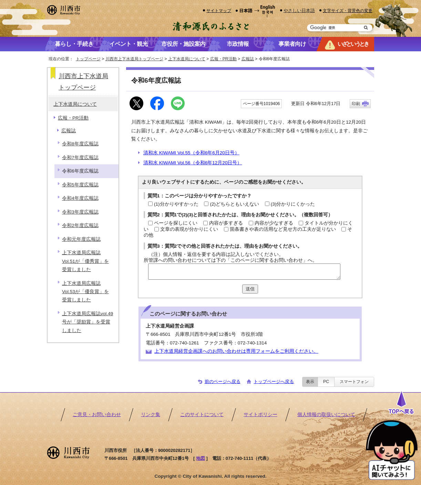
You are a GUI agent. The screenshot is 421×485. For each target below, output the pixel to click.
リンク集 (150, 414)
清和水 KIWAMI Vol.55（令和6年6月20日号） (191, 152)
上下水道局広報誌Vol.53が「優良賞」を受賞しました (85, 292)
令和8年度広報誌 (80, 143)
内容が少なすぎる (274, 223)
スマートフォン (354, 381)
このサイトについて (202, 414)
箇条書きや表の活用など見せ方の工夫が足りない (283, 229)
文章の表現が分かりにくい (189, 229)
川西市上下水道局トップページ (134, 58)
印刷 (356, 103)
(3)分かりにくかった (293, 204)
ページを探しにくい (175, 223)
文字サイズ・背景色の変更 (347, 10)
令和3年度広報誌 (80, 212)
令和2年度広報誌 (80, 225)
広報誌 (248, 58)
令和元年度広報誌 (81, 239)
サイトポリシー (260, 414)
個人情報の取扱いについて (326, 414)
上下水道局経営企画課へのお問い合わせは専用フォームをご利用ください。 (236, 351)
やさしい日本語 (299, 10)
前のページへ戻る (222, 381)
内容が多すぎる (226, 223)
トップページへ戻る (274, 381)
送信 (250, 288)
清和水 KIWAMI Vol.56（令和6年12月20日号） (192, 162)
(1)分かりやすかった (176, 204)
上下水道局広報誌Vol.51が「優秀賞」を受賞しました (85, 261)
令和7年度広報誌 (80, 157)
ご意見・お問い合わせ (97, 414)
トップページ (88, 58)
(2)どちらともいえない (234, 204)
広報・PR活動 (223, 58)
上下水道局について (186, 58)
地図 (200, 458)
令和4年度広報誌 (80, 198)
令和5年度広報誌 (80, 184)
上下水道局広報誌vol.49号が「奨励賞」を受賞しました (87, 322)
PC (326, 381)
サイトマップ (218, 10)
